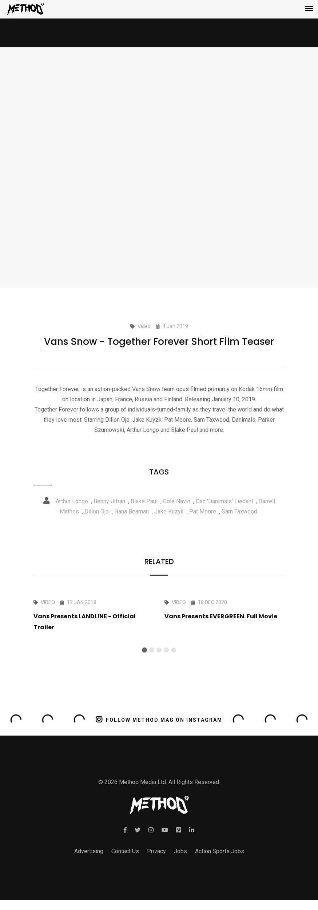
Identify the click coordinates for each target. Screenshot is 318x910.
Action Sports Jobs (219, 851)
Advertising (88, 851)
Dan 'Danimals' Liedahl (224, 501)
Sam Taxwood (239, 511)
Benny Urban (109, 501)
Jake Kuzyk (169, 511)
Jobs (180, 851)
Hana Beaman (131, 511)
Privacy (156, 851)
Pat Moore (202, 511)
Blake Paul (144, 501)
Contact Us (125, 851)
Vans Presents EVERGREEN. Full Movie (220, 616)
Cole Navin (176, 501)
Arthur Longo (72, 501)
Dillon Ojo (96, 511)
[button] (144, 650)
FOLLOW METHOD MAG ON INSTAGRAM (159, 719)
